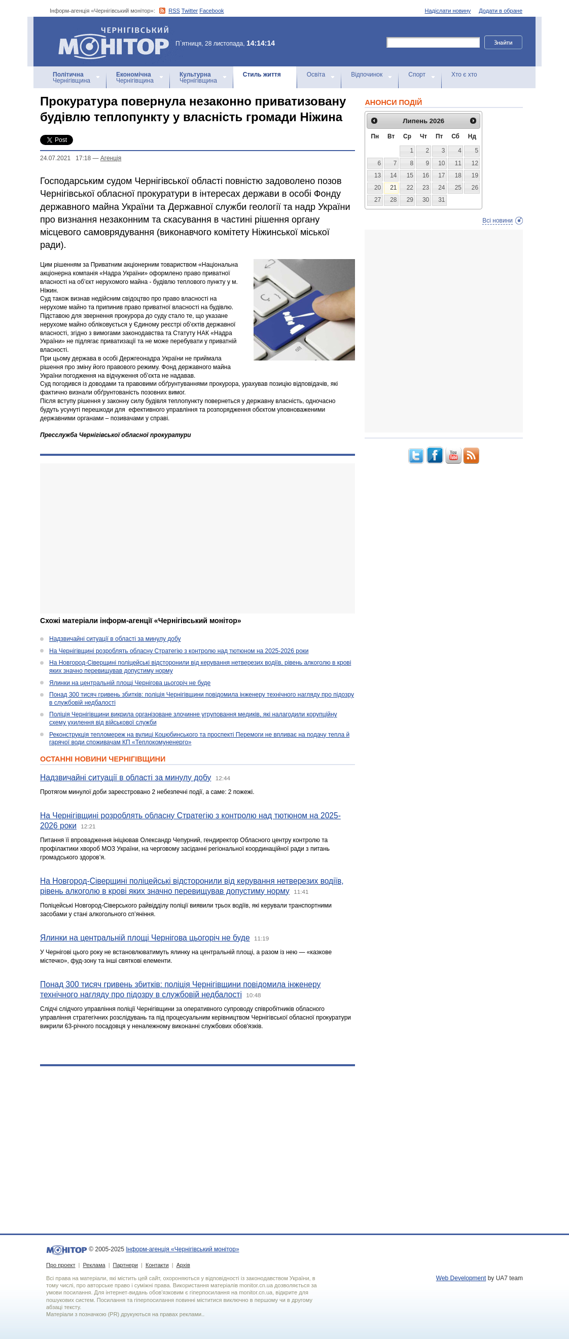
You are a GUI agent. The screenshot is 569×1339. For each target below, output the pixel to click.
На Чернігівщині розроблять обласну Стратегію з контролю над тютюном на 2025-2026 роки (179, 651)
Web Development (461, 1278)
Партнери (125, 1265)
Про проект (60, 1265)
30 (425, 199)
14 (393, 175)
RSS (174, 11)
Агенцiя (110, 158)
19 (475, 175)
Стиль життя (262, 74)
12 (475, 163)
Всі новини (497, 220)
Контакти (157, 1265)
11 (458, 163)
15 (410, 175)
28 (393, 199)
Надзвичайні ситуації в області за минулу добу (115, 638)
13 (377, 175)
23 (425, 187)
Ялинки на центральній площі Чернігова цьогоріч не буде (129, 682)
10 (441, 163)
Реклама (94, 1265)
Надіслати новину (448, 11)
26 (475, 187)
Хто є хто (464, 74)
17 (441, 175)
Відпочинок (366, 74)
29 (410, 199)
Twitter (190, 11)
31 (441, 199)
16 (425, 175)
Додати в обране (500, 11)
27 (377, 199)
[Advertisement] (197, 538)
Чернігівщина (71, 77)
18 (458, 175)
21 (393, 187)
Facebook (211, 11)
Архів (183, 1265)
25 (458, 187)
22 (410, 187)
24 (441, 187)
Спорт (416, 74)
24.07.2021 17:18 (65, 158)
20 (377, 187)
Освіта (316, 74)
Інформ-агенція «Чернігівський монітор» (117, 41)
